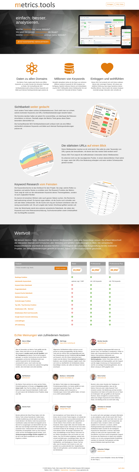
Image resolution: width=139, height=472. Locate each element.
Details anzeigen (61, 268)
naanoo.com (101, 451)
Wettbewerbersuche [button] (21, 297)
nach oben (121, 468)
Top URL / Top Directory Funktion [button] (25, 305)
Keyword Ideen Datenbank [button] (23, 285)
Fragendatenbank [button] (20, 289)
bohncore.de (26, 378)
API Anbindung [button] (20, 325)
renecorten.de (101, 378)
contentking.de (101, 343)
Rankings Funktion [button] (21, 277)
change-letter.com (65, 408)
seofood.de (25, 343)
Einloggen (110, 4)
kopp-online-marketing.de (67, 343)
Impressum (72, 470)
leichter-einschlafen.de (66, 378)
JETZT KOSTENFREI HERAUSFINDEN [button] (33, 42)
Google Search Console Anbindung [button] (26, 317)
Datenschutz (64, 470)
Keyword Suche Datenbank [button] (23, 293)
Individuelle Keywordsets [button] (23, 281)
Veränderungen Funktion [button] (23, 301)
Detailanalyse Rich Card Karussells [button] (26, 313)
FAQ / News (119, 4)
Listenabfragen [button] (20, 321)
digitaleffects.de (102, 408)
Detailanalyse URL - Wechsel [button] (24, 309)
